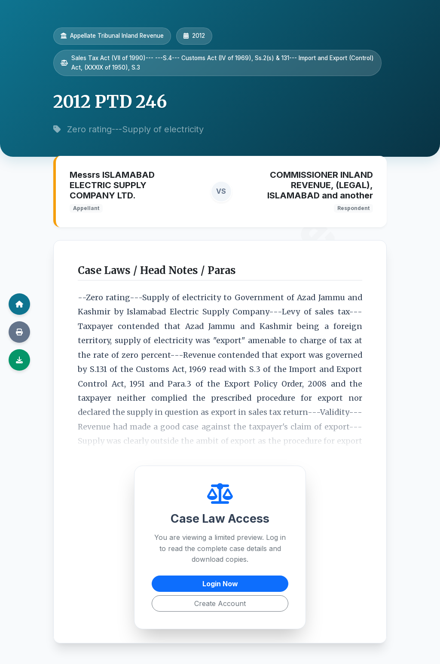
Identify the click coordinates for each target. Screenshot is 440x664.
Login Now (220, 583)
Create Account (220, 603)
